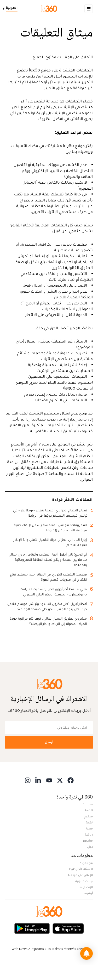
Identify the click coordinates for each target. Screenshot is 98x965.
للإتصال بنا (86, 887)
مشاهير (88, 840)
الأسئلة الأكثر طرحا (81, 869)
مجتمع (88, 816)
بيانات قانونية (84, 881)
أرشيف (88, 893)
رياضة (89, 834)
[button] (86, 953)
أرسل (49, 742)
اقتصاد (88, 810)
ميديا (89, 828)
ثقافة (89, 822)
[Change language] (11, 8)
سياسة (88, 804)
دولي (90, 846)
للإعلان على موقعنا (80, 875)
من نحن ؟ (86, 863)
